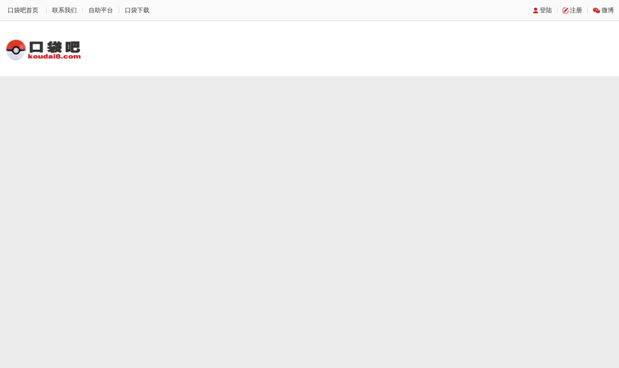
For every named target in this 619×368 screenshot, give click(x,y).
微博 (608, 10)
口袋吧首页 (23, 10)
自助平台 (101, 10)
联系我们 (64, 10)
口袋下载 (137, 10)
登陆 (546, 10)
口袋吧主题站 (43, 50)
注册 (576, 10)
